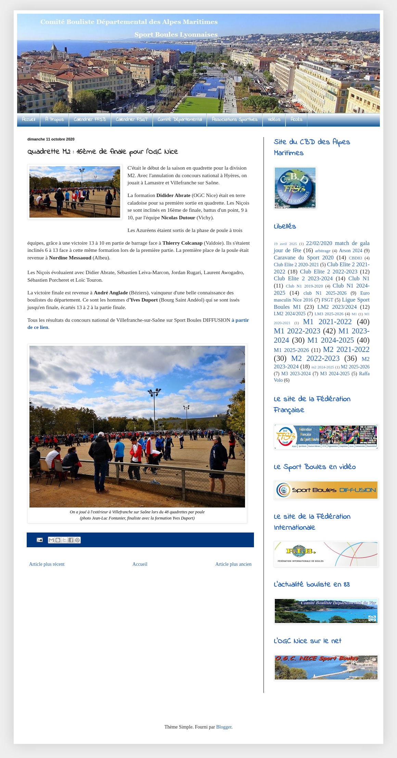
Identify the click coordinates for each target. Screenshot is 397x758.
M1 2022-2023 (297, 331)
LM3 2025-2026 (329, 313)
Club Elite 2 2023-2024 (303, 278)
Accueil (28, 119)
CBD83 (355, 258)
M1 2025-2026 (291, 350)
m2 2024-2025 (322, 367)
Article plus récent (46, 564)
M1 (354, 314)
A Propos (54, 119)
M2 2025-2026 (355, 366)
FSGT (327, 300)
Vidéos (274, 119)
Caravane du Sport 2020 (304, 257)
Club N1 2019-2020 (304, 286)
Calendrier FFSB (90, 119)
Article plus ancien (233, 564)
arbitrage (323, 250)
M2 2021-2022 (346, 349)
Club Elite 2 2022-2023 (329, 271)
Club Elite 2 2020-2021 (296, 264)
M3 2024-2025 (335, 373)
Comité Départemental (180, 119)
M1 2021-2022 (327, 321)
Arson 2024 (350, 250)
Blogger (223, 727)
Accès (296, 119)
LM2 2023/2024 (337, 307)
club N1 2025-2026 (325, 293)
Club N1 (359, 278)
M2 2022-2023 (315, 358)
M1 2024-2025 (330, 340)
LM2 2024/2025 (290, 313)
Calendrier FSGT (132, 119)
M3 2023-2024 (296, 373)
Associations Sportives (234, 119)
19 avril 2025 (285, 244)
